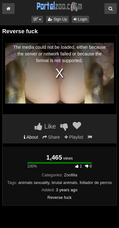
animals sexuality (34, 182)
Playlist (73, 137)
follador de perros (96, 182)
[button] (37, 19)
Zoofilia (70, 175)
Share (51, 137)
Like (45, 126)
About (31, 137)
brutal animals (64, 182)
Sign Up (57, 19)
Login (80, 19)
